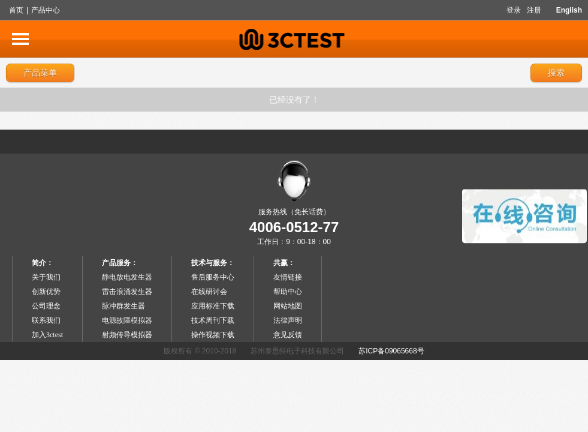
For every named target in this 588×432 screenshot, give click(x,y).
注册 (534, 10)
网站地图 (287, 306)
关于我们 (46, 277)
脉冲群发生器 (123, 306)
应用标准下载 (212, 306)
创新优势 (46, 291)
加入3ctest (47, 335)
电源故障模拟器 (127, 320)
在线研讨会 (209, 291)
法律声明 (287, 320)
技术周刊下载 (212, 320)
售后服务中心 (212, 277)
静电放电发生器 (127, 277)
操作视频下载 (212, 335)
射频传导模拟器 (127, 335)
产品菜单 (40, 72)
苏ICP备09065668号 (391, 351)
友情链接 (287, 277)
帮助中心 (287, 291)
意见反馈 (287, 335)
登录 (513, 10)
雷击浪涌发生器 (127, 291)
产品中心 (45, 10)
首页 (16, 10)
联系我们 (46, 320)
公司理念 (46, 306)
